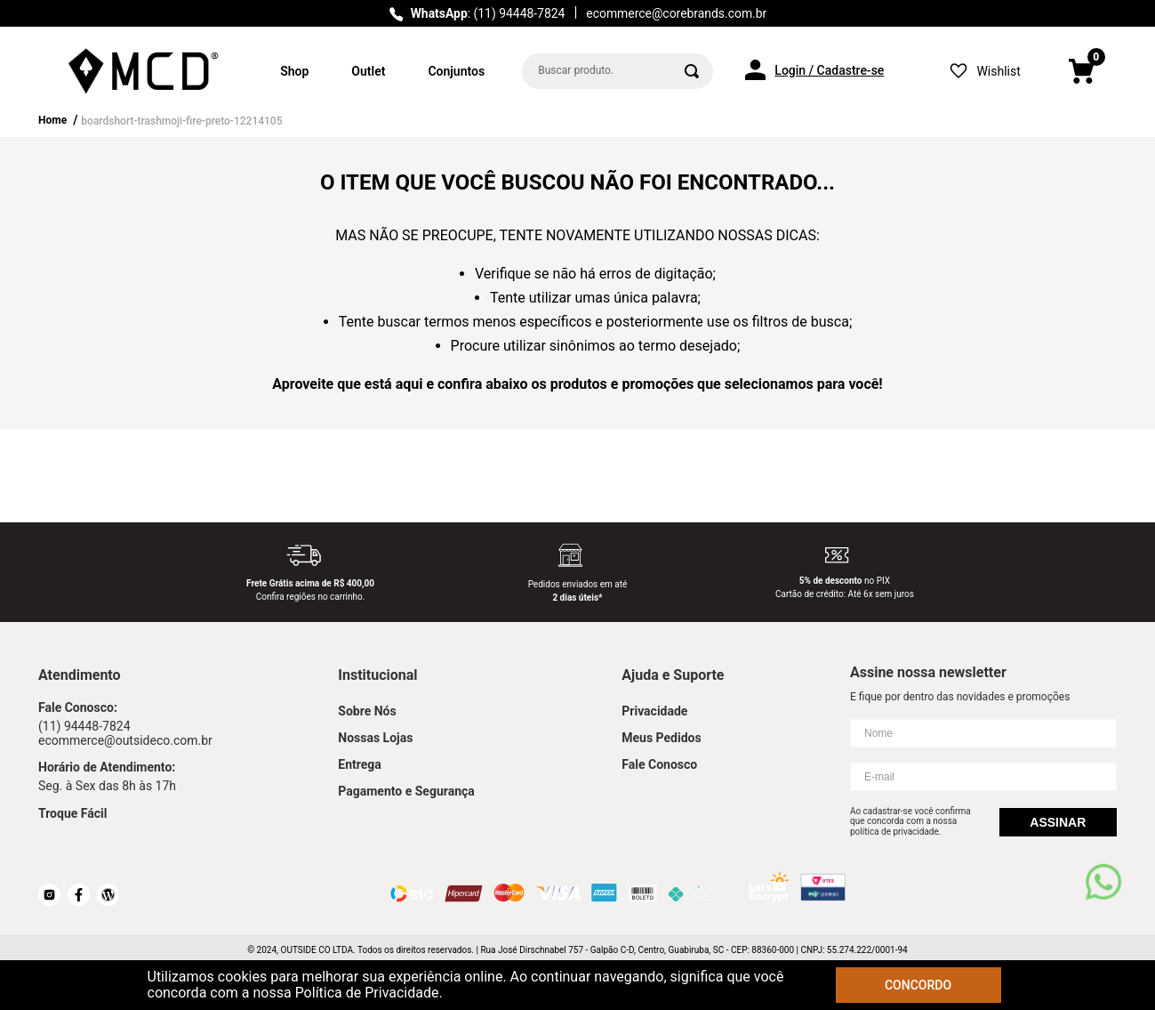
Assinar (1058, 822)
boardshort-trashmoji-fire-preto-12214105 (181, 121)
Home (52, 120)
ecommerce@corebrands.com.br (676, 13)
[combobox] (617, 71)
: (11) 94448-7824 (488, 13)
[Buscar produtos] (692, 71)
